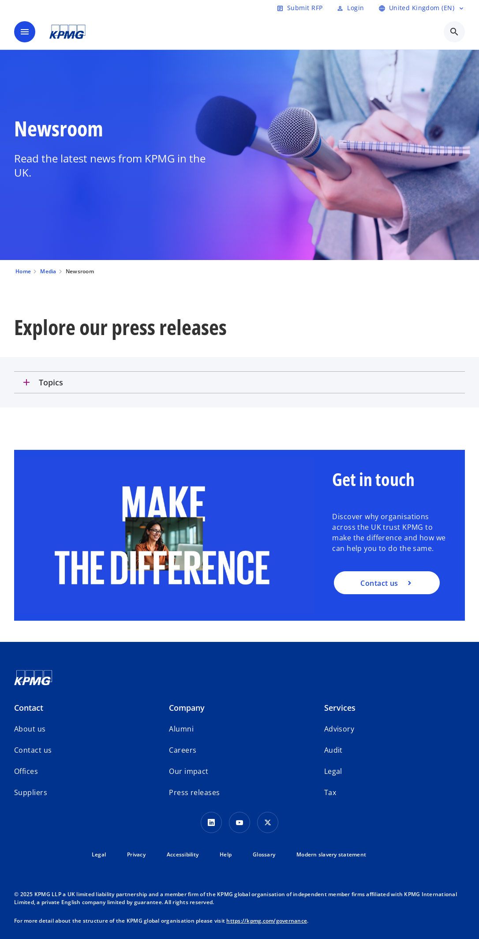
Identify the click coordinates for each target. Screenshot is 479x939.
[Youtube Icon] (239, 822)
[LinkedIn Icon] (211, 822)
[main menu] (24, 31)
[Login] (350, 8)
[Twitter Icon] (267, 822)
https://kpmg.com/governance (266, 920)
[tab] (239, 382)
